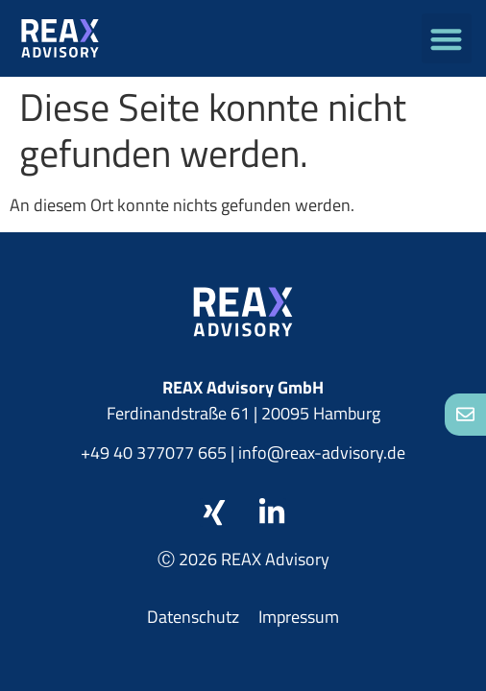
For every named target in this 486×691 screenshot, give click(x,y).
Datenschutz (193, 617)
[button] (447, 38)
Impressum (298, 617)
